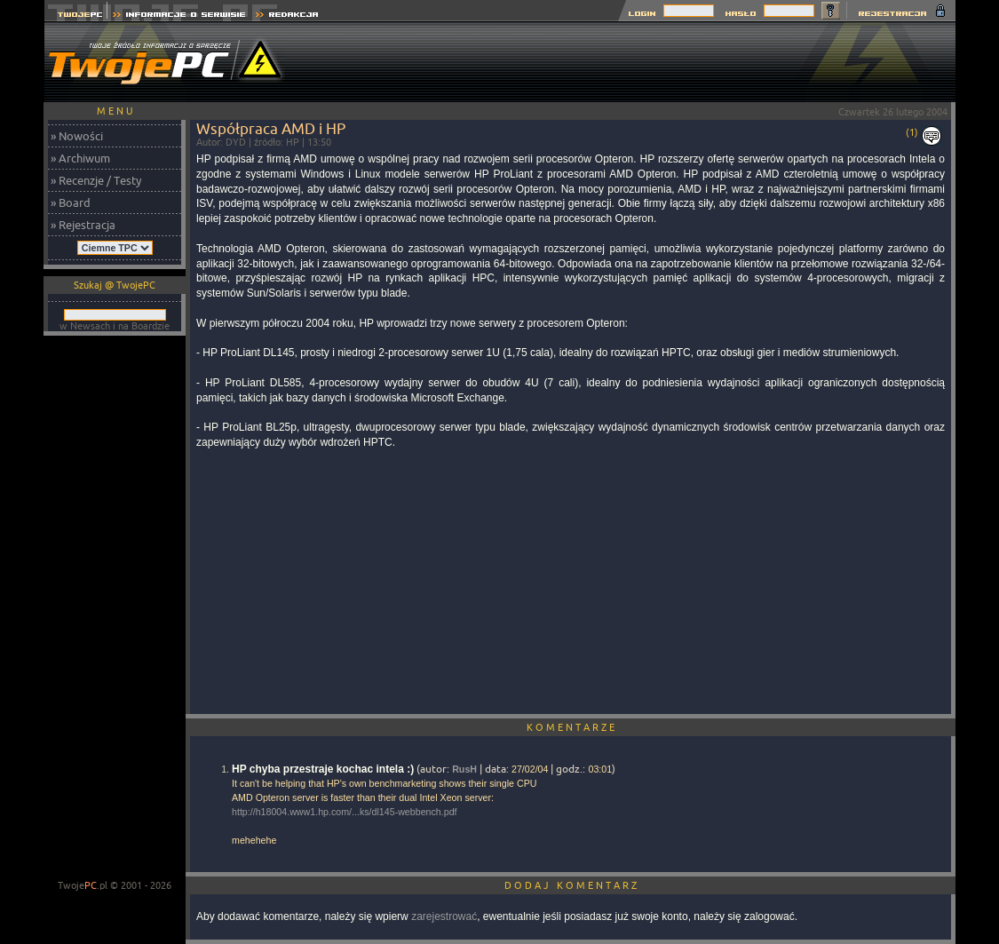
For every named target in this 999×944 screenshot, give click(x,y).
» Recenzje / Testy (96, 180)
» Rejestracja (83, 224)
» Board (71, 202)
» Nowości (77, 136)
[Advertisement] (632, 62)
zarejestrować (444, 916)
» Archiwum (80, 158)
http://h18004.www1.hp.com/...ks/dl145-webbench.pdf (344, 811)
